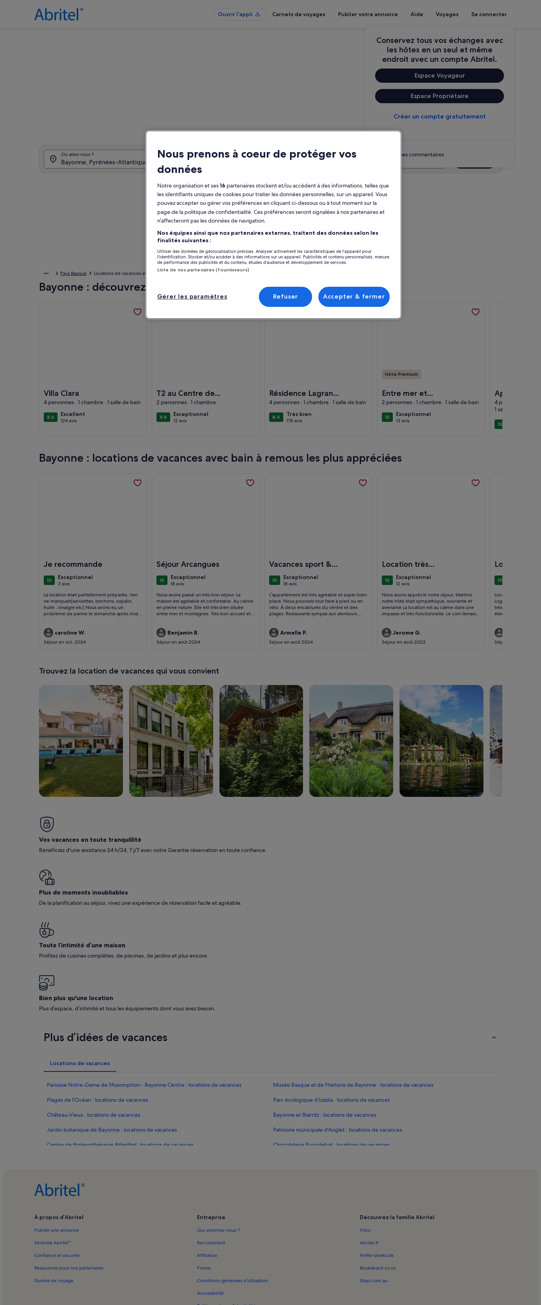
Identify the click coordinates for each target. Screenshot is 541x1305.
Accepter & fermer (354, 296)
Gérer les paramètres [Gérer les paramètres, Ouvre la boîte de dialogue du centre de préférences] (192, 296)
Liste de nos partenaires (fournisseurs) (203, 270)
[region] (273, 224)
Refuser (285, 296)
